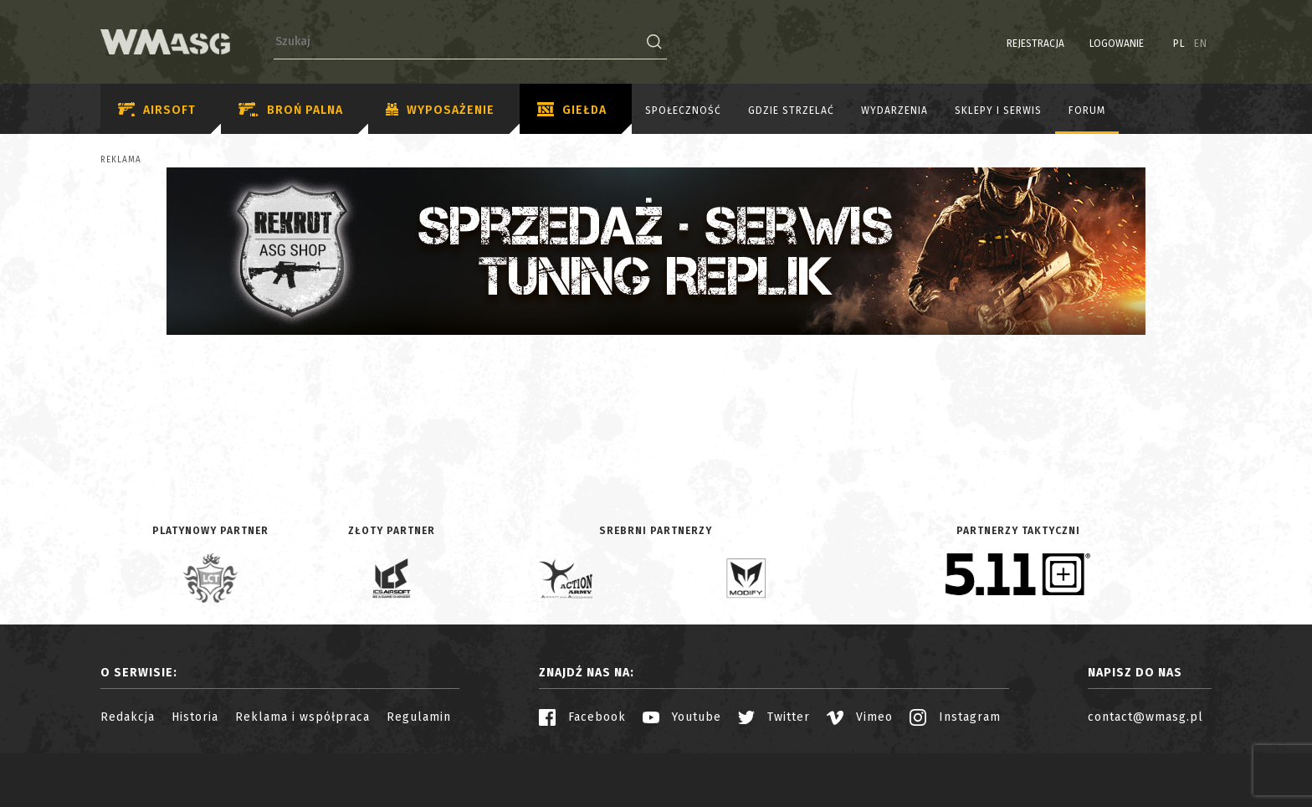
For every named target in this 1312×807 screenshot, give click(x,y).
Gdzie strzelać (791, 110)
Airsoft (157, 110)
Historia (195, 717)
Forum (1087, 110)
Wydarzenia (894, 110)
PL (1179, 43)
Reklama (120, 160)
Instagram (955, 717)
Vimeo (860, 717)
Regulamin (419, 717)
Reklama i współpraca (302, 717)
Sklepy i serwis (998, 110)
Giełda (572, 110)
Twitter (774, 717)
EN (1200, 43)
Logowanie (1116, 43)
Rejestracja (1035, 43)
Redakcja (127, 717)
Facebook (582, 717)
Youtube (682, 717)
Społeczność (683, 110)
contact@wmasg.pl (1145, 717)
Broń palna (290, 110)
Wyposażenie (440, 110)
